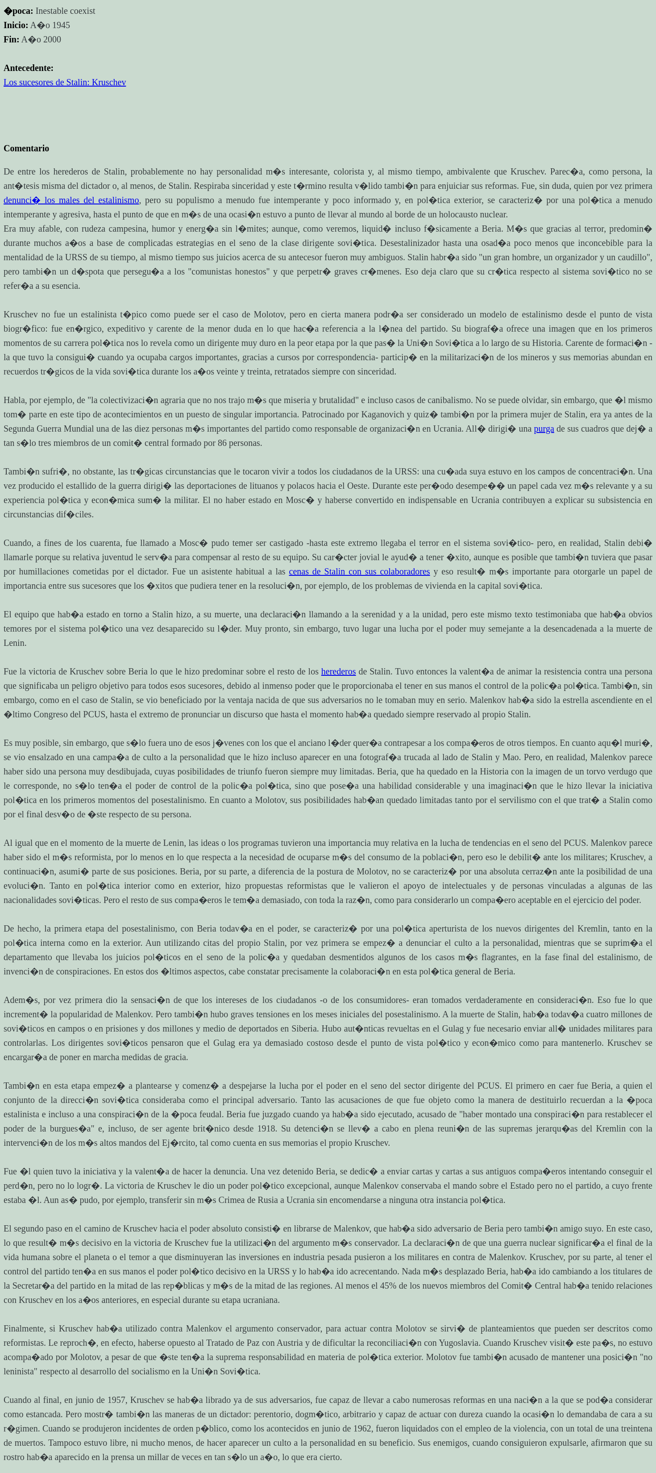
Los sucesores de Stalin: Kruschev (65, 82)
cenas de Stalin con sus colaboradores (359, 571)
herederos (338, 671)
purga (544, 428)
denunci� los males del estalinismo (71, 200)
